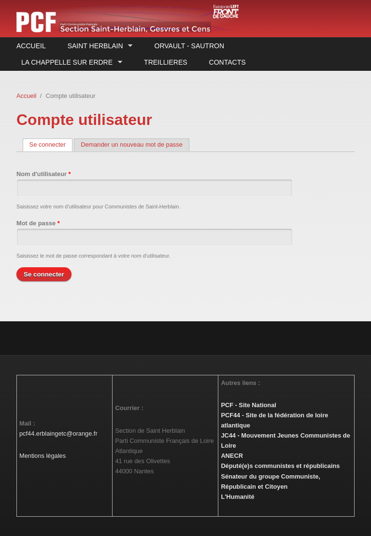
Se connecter (50, 144)
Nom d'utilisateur (43, 174)
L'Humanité (237, 496)
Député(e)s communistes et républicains (280, 465)
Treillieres (165, 62)
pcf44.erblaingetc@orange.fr (58, 433)
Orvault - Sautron (189, 46)
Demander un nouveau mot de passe (132, 144)
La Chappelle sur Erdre (69, 62)
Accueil (31, 46)
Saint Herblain (97, 46)
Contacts (227, 62)
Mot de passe (38, 223)
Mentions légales (42, 455)
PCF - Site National (248, 405)
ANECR (232, 455)
